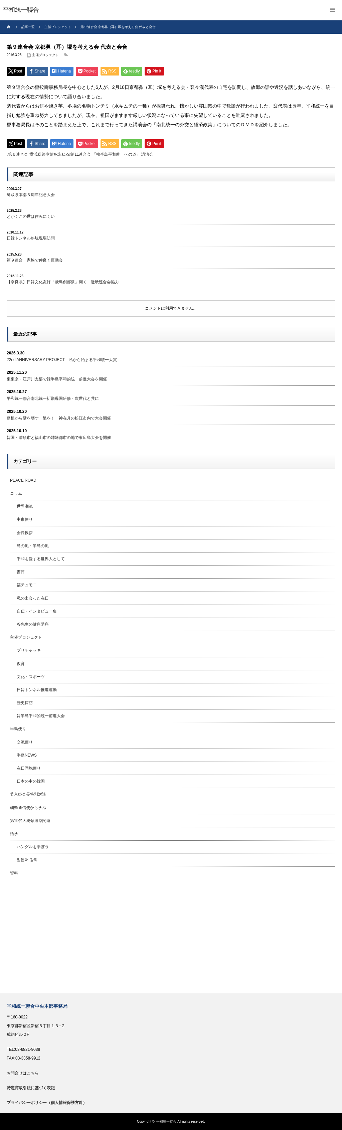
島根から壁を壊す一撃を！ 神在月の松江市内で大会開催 (59, 418)
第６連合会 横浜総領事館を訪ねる (38, 154)
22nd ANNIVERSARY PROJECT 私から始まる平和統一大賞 (62, 359)
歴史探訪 (25, 702)
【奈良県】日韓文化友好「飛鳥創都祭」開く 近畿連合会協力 (63, 282)
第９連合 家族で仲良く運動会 (35, 260)
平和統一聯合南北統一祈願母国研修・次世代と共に (53, 398)
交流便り (25, 742)
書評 (21, 572)
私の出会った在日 (33, 598)
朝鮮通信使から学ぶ (28, 807)
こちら (33, 1073)
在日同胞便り (29, 768)
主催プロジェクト (45, 55)
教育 (21, 663)
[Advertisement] (171, 936)
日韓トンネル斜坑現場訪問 (31, 238)
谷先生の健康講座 (33, 624)
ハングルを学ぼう (33, 846)
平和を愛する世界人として (41, 558)
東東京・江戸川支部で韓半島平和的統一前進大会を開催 (57, 379)
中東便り (25, 519)
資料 (14, 873)
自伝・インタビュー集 (37, 611)
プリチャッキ (29, 650)
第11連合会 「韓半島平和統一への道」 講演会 (111, 154)
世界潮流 (25, 506)
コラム (16, 493)
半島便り (18, 729)
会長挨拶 (25, 532)
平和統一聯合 (166, 1121)
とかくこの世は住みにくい (31, 216)
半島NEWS (27, 755)
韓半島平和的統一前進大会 (41, 715)
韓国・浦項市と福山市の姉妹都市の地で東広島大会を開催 (59, 437)
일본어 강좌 (27, 859)
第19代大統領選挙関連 (30, 820)
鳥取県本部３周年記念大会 (31, 194)
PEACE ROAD (23, 480)
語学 (14, 833)
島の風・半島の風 (33, 545)
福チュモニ (27, 585)
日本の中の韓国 (31, 781)
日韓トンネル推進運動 (37, 689)
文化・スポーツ (31, 676)
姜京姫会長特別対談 (28, 794)
